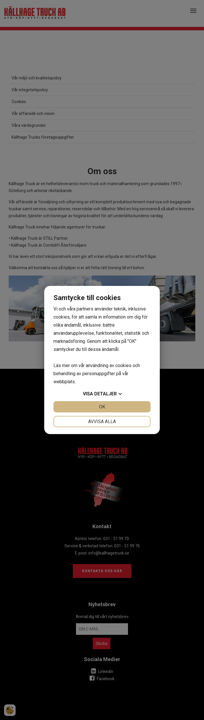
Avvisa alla (102, 421)
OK (102, 407)
